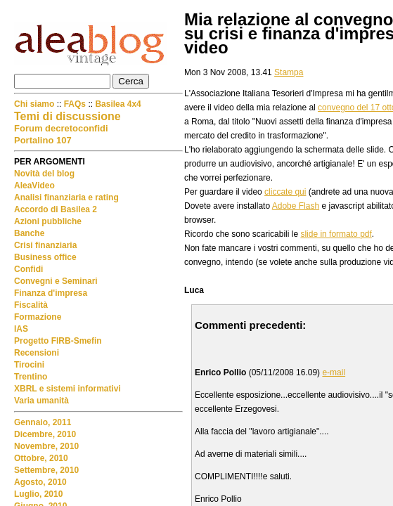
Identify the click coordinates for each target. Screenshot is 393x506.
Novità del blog (44, 174)
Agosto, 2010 (40, 482)
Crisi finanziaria (45, 245)
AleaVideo (34, 185)
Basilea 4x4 (118, 104)
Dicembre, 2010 (45, 434)
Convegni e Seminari (56, 281)
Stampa (288, 72)
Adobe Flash (295, 206)
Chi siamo (35, 104)
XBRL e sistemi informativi (67, 389)
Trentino (30, 377)
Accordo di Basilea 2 (55, 209)
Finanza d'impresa (50, 293)
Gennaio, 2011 (42, 422)
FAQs (75, 104)
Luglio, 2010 (38, 494)
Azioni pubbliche (48, 221)
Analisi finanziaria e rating (66, 197)
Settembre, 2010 (46, 470)
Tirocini (29, 365)
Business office (45, 257)
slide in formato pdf (335, 234)
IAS (21, 329)
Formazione (37, 317)
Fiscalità (31, 305)
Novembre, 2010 (46, 446)
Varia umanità (41, 401)
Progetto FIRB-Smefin (58, 341)
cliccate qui (285, 192)
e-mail (333, 372)
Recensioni (36, 353)
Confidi (28, 269)
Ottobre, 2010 (41, 458)
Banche (29, 233)
